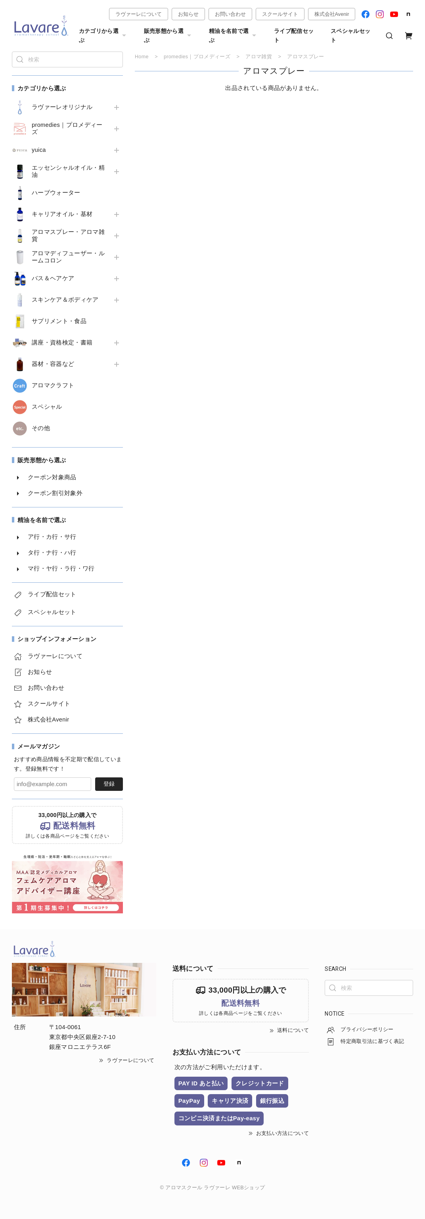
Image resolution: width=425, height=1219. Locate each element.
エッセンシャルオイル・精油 (68, 171)
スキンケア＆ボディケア (65, 300)
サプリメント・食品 (59, 321)
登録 (109, 784)
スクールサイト (280, 14)
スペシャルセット (350, 35)
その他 (41, 428)
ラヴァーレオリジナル (62, 107)
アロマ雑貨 (259, 56)
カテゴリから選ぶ (103, 35)
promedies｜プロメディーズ (67, 128)
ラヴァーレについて (138, 14)
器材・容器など (53, 364)
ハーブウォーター (56, 192)
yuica (39, 150)
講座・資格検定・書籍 (62, 342)
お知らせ (188, 14)
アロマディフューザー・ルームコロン (68, 257)
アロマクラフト (53, 385)
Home (142, 56)
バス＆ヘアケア (53, 278)
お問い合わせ (230, 14)
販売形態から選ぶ (168, 35)
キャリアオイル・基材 (62, 214)
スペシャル (47, 407)
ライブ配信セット (294, 35)
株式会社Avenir (331, 14)
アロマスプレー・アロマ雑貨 (68, 235)
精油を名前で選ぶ (233, 35)
